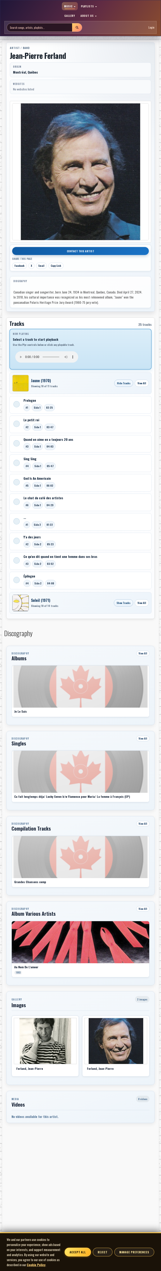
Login (151, 27)
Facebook (19, 265)
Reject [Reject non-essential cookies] (102, 1252)
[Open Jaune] (20, 383)
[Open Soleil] (20, 603)
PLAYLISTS (89, 6)
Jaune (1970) (41, 380)
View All (142, 383)
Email (41, 265)
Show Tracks (123, 603)
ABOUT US (88, 15)
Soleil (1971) (40, 600)
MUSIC (69, 6)
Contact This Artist (80, 251)
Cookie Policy (36, 1264)
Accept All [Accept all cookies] (78, 1252)
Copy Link (56, 265)
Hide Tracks (123, 383)
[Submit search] (77, 27)
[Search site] (39, 27)
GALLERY (69, 15)
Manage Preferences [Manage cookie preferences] (134, 1252)
